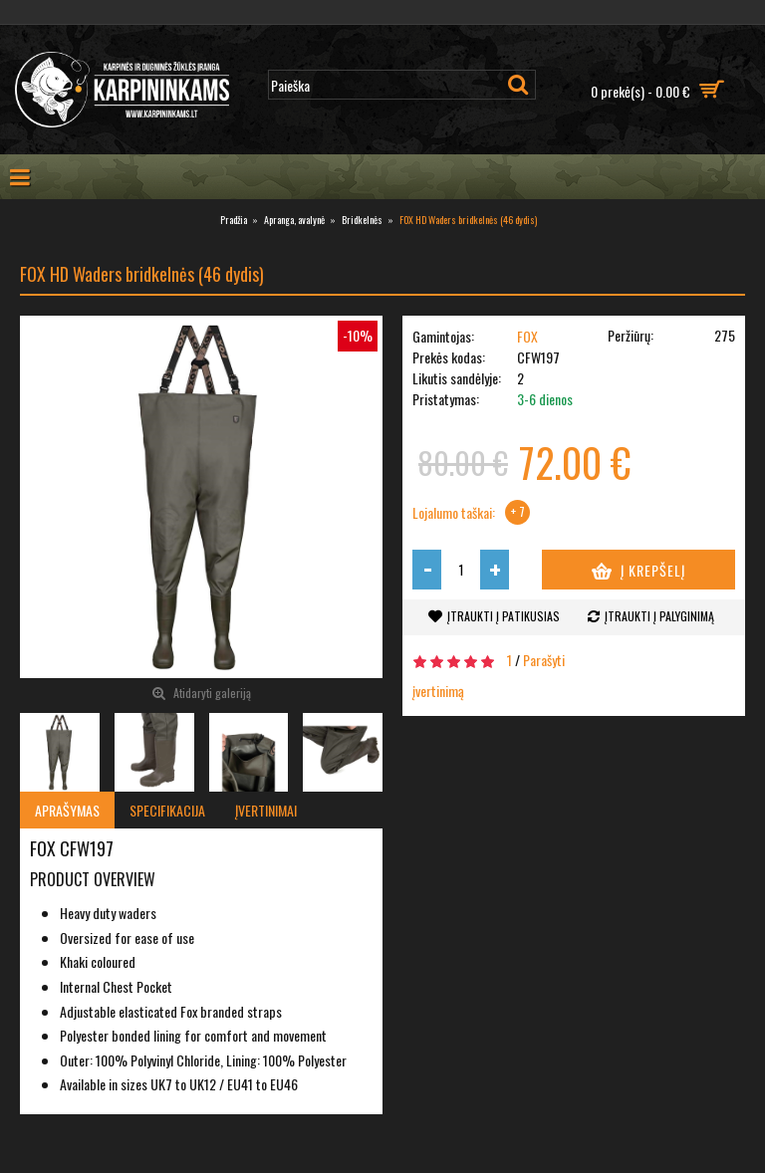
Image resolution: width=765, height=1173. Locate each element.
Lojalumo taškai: (453, 513)
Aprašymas (67, 810)
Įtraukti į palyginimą (659, 615)
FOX (527, 336)
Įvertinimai (266, 810)
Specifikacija (167, 810)
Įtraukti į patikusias (503, 615)
